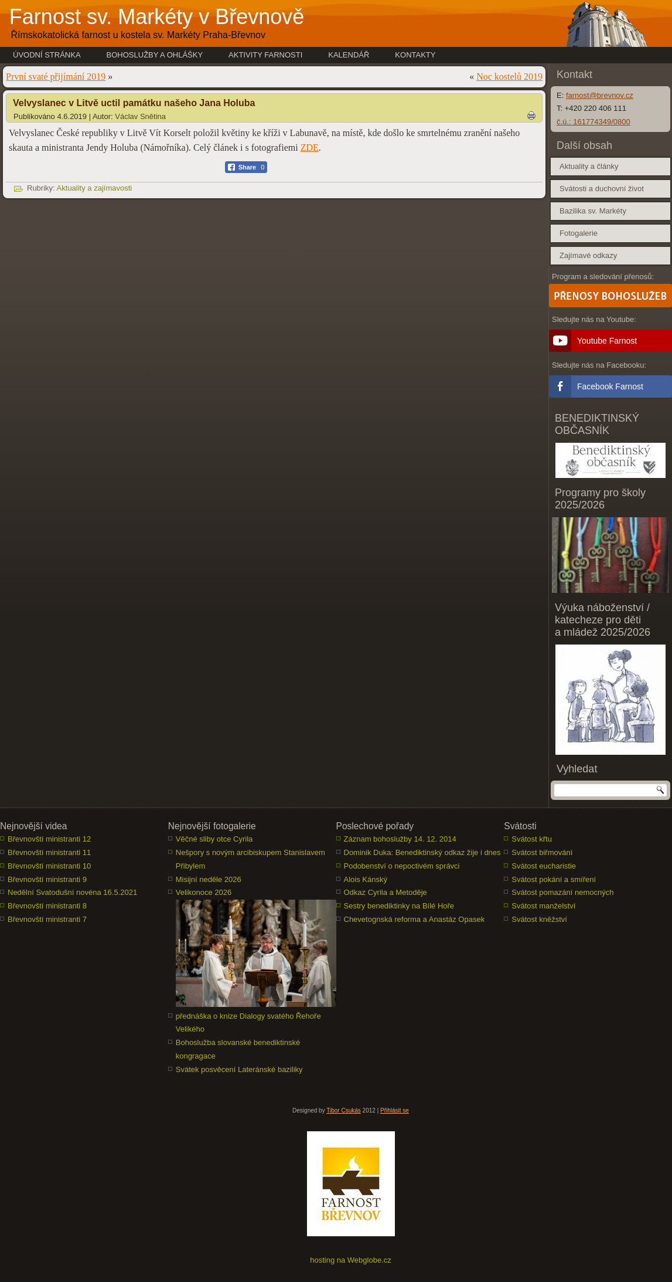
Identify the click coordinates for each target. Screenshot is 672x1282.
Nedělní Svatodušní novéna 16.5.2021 (72, 892)
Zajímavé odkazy (588, 255)
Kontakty (415, 54)
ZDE (310, 147)
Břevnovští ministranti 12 (49, 839)
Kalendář (348, 54)
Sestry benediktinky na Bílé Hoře (399, 905)
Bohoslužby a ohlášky (155, 54)
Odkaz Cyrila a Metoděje (385, 892)
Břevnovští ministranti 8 (47, 905)
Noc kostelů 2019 (509, 77)
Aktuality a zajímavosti (94, 188)
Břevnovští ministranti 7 (47, 919)
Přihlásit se (394, 1110)
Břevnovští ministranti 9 (47, 879)
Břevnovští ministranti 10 (49, 866)
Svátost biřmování (541, 852)
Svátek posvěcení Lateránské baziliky (239, 1069)
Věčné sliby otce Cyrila (214, 839)
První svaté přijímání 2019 (55, 77)
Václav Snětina (140, 116)
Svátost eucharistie (543, 866)
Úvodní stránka (47, 54)
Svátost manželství (543, 905)
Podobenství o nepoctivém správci (402, 866)
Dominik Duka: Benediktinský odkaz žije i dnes (422, 852)
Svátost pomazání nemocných (562, 892)
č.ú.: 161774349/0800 (593, 121)
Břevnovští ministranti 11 (49, 852)
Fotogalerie (579, 233)
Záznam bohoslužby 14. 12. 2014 (400, 839)
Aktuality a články (589, 166)
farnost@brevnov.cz (599, 95)
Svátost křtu (531, 839)
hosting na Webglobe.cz (350, 1260)
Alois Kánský (365, 879)
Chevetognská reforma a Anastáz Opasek (414, 919)
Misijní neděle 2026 (208, 879)
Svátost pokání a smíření (553, 879)
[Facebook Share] (246, 167)
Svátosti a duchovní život (602, 188)
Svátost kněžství (539, 919)
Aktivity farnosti (265, 54)
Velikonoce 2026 (203, 892)
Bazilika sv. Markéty (593, 210)
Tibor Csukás (343, 1110)
